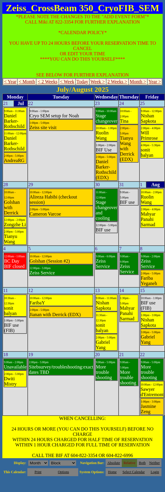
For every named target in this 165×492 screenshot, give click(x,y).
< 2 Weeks (47, 81)
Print (37, 472)
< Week (67, 81)
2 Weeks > (117, 81)
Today (82, 81)
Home (112, 472)
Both (142, 463)
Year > (155, 81)
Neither (154, 463)
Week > (97, 81)
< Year (10, 81)
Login (155, 472)
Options (63, 472)
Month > (138, 81)
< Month (27, 81)
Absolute (113, 463)
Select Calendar (134, 472)
